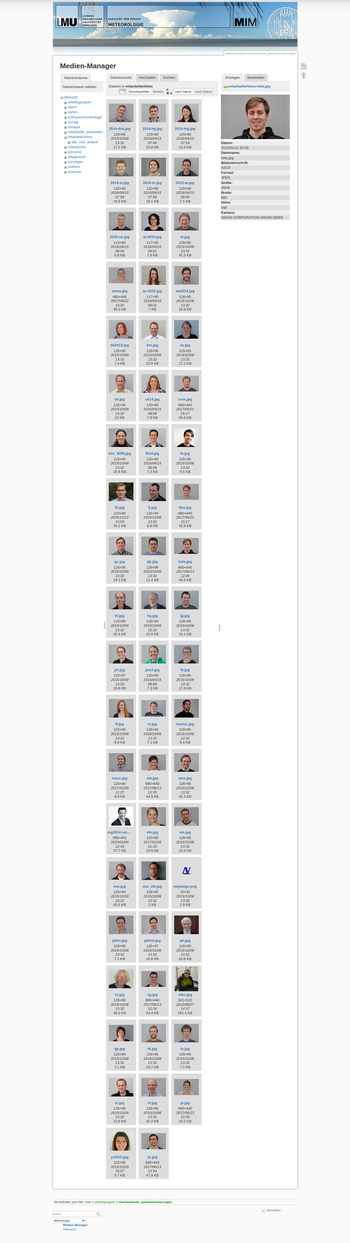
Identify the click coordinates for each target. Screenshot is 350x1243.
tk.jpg (152, 1049)
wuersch (74, 172)
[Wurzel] (70, 97)
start (88, 1202)
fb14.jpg (152, 453)
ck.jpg (120, 399)
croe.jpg (185, 399)
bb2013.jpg (119, 345)
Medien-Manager (75, 1225)
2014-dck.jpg (119, 129)
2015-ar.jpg (185, 183)
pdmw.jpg (152, 940)
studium (74, 167)
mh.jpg (152, 832)
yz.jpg (152, 1157)
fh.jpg (119, 507)
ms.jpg (185, 832)
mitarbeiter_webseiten (85, 132)
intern (72, 107)
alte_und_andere (84, 142)
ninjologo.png (185, 886)
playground (76, 157)
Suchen (169, 77)
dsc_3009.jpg (120, 453)
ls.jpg (152, 724)
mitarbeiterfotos (80, 137)
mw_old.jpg (152, 886)
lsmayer (74, 127)
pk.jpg (185, 940)
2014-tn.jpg (152, 183)
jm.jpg (120, 670)
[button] (139, 91)
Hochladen (147, 77)
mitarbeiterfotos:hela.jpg (249, 86)
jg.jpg (185, 616)
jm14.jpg (152, 670)
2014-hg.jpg (152, 129)
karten (73, 112)
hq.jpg (152, 616)
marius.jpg (185, 724)
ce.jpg (185, 345)
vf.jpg (152, 1103)
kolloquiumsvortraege (85, 117)
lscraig (73, 122)
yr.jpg (185, 1103)
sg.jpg (152, 995)
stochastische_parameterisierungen (145, 1202)
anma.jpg (119, 291)
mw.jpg (120, 886)
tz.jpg (119, 1103)
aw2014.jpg (185, 291)
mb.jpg (152, 778)
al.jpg (185, 237)
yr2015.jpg (120, 1157)
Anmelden (274, 1210)
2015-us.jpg (120, 237)
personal (74, 152)
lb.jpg (185, 670)
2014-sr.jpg (119, 183)
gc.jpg (120, 562)
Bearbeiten (255, 77)
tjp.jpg (119, 1049)
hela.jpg (185, 562)
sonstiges (75, 162)
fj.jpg (152, 507)
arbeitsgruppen (80, 102)
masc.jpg (119, 778)
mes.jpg (185, 778)
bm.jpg (152, 345)
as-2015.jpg (152, 291)
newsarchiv (77, 147)
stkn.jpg (185, 995)
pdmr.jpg (119, 940)
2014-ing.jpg (185, 129)
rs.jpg (119, 995)
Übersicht (69, 1229)
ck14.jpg (152, 399)
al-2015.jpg (152, 237)
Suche (98, 1214)
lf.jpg (119, 724)
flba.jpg (185, 507)
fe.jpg (185, 453)
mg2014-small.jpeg (123, 832)
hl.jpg (119, 616)
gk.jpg (152, 562)
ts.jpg (185, 1049)
